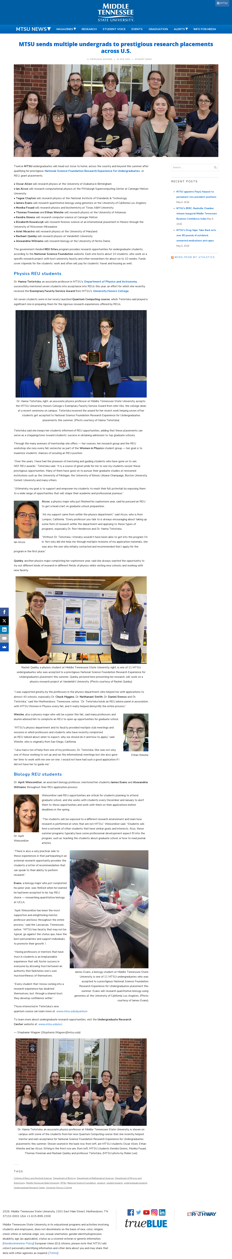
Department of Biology (64, 1178)
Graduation (158, 29)
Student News (143, 59)
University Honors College (59, 1187)
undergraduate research (135, 1183)
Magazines (64, 29)
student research (114, 1183)
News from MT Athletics (195, 257)
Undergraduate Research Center (29, 1187)
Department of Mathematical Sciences (95, 1178)
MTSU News (31, 29)
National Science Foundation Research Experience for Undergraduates (92, 171)
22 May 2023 (124, 59)
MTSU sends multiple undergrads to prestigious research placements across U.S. (116, 47)
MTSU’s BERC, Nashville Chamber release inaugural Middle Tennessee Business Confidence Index (196, 213)
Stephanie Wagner (101, 59)
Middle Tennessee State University (42, 1183)
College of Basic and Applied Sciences (33, 1178)
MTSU (224, 3)
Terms (53, 1253)
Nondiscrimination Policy (18, 1243)
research (101, 1183)
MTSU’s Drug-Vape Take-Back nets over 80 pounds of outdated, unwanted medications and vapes (196, 235)
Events (137, 29)
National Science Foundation (81, 1183)
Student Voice (114, 29)
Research (89, 29)
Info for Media (205, 29)
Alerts (179, 29)
